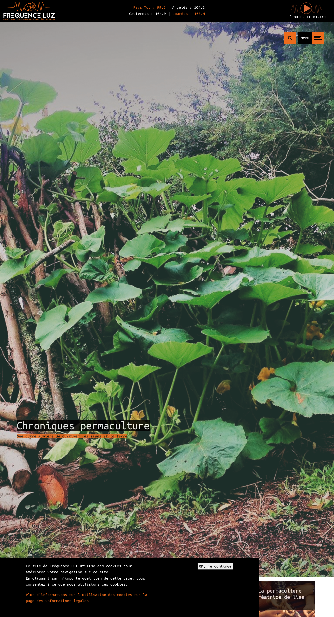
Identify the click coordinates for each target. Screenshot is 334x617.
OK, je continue (215, 566)
